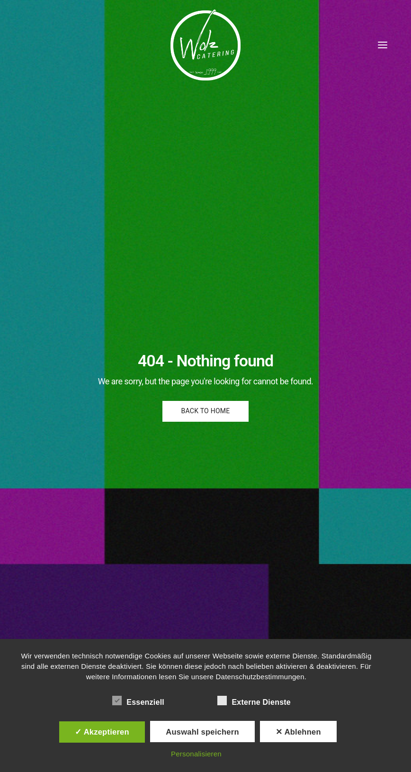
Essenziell (138, 700)
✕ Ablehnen (298, 732)
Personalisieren (196, 754)
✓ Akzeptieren (102, 732)
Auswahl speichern (202, 732)
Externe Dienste (254, 700)
